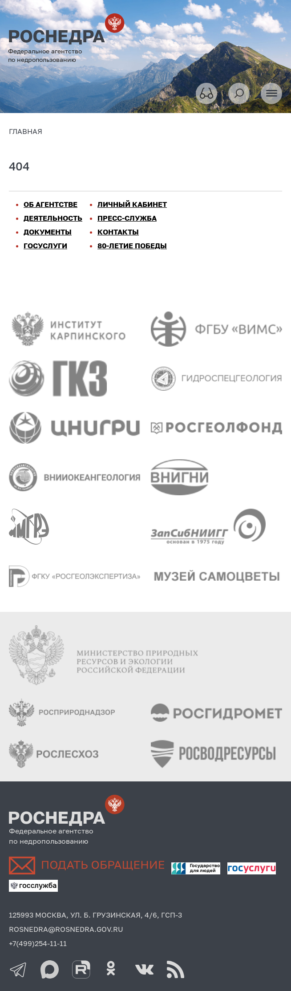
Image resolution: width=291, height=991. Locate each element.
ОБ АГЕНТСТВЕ (50, 204)
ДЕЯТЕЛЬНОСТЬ (53, 218)
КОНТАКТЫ (118, 231)
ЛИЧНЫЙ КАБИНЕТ (132, 204)
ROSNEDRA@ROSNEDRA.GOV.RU (66, 929)
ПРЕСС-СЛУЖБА (127, 218)
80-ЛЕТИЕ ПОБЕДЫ (132, 245)
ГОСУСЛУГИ (45, 245)
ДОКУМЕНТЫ (48, 231)
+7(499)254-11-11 (38, 943)
